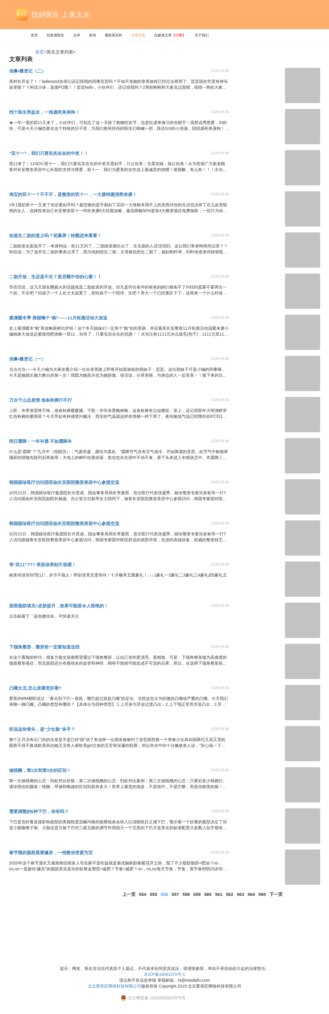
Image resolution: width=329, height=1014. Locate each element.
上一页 (129, 894)
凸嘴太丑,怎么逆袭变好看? (35, 688)
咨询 (92, 35)
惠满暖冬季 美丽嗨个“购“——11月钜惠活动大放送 (58, 317)
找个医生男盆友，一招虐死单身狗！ (44, 112)
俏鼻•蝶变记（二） (27, 70)
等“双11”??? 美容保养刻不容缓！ (42, 564)
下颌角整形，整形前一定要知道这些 (44, 646)
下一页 (276, 894)
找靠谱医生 (55, 35)
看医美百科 (113, 35)
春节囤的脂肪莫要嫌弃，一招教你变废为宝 (51, 852)
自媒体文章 (170, 35)
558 (186, 894)
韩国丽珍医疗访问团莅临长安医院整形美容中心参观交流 (64, 482)
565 (262, 894)
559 (197, 894)
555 (153, 894)
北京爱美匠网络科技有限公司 (114, 986)
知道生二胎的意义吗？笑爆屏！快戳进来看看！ (55, 235)
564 (251, 894)
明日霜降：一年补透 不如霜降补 (40, 441)
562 (229, 894)
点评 (76, 35)
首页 (34, 35)
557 (175, 894)
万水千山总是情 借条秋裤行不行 (40, 400)
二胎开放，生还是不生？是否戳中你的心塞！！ (55, 276)
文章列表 (138, 35)
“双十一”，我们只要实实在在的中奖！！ (48, 153)
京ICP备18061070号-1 (164, 974)
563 (240, 894)
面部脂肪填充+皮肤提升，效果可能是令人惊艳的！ (59, 605)
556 (164, 894)
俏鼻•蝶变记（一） (27, 358)
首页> (41, 51)
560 (208, 894)
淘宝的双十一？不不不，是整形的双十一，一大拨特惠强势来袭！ (73, 194)
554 (142, 894)
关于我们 (202, 35)
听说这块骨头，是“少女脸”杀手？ (42, 729)
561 (218, 894)
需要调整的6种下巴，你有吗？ (39, 811)
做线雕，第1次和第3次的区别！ (40, 770)
